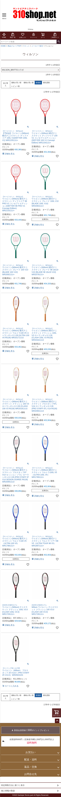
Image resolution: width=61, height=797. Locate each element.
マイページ (33, 35)
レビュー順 (15, 86)
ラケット (26, 46)
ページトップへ (57, 721)
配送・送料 (30, 759)
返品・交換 (30, 766)
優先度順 (46, 83)
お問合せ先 (30, 774)
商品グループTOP (14, 46)
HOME (4, 35)
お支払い (30, 752)
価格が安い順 (16, 83)
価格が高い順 (29, 83)
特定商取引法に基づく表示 (13, 785)
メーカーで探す (37, 46)
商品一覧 (12, 35)
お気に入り (22, 35)
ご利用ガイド (55, 35)
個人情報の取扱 (8, 791)
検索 (59, 42)
